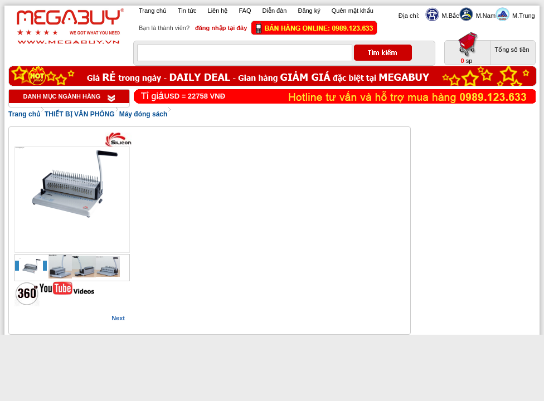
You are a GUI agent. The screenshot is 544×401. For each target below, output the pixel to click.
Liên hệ (218, 10)
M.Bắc (449, 15)
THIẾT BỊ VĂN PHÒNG (80, 114)
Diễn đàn (275, 10)
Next (118, 318)
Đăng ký (309, 10)
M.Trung (522, 15)
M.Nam (484, 15)
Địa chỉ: (409, 15)
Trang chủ (153, 10)
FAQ (245, 10)
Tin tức (187, 10)
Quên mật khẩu (352, 10)
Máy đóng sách (143, 114)
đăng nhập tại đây (221, 28)
